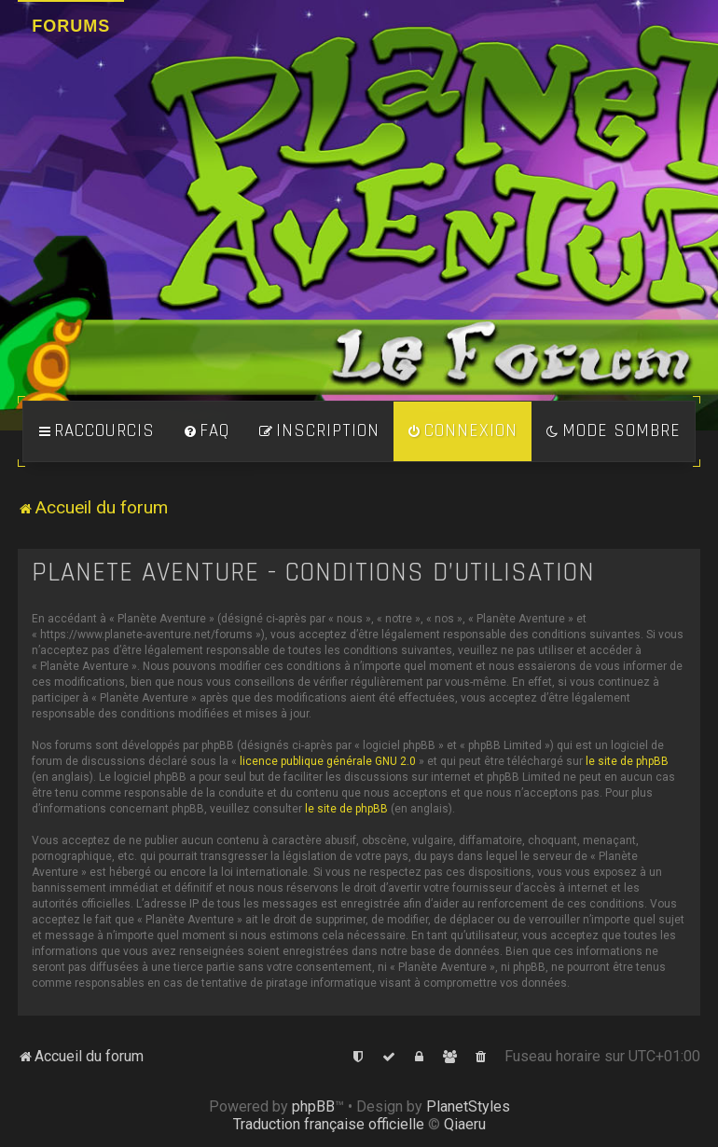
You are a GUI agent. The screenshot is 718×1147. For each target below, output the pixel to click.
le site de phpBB (627, 761)
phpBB (313, 1106)
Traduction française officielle (328, 1124)
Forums (71, 26)
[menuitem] (206, 431)
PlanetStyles (468, 1106)
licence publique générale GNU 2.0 (328, 761)
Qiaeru (465, 1124)
